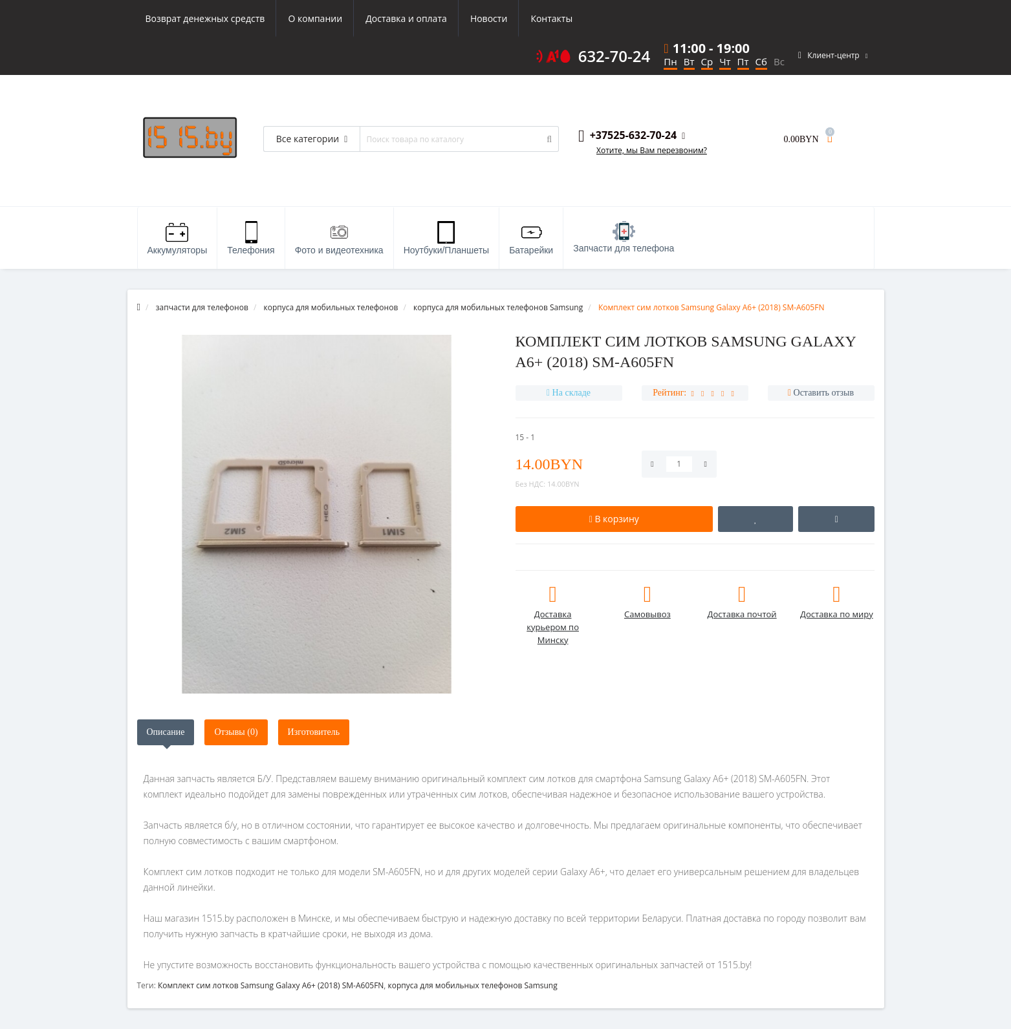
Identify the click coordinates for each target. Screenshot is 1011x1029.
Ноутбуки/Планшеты (446, 238)
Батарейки (531, 238)
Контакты (551, 18)
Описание (166, 732)
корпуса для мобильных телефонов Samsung (473, 985)
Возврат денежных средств (205, 18)
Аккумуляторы (177, 238)
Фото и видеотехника (339, 238)
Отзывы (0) (235, 732)
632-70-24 (614, 56)
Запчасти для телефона (623, 237)
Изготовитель (314, 732)
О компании (315, 18)
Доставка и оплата (406, 18)
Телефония (250, 238)
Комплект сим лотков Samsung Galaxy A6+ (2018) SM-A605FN (271, 985)
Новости (488, 18)
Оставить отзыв (824, 393)
